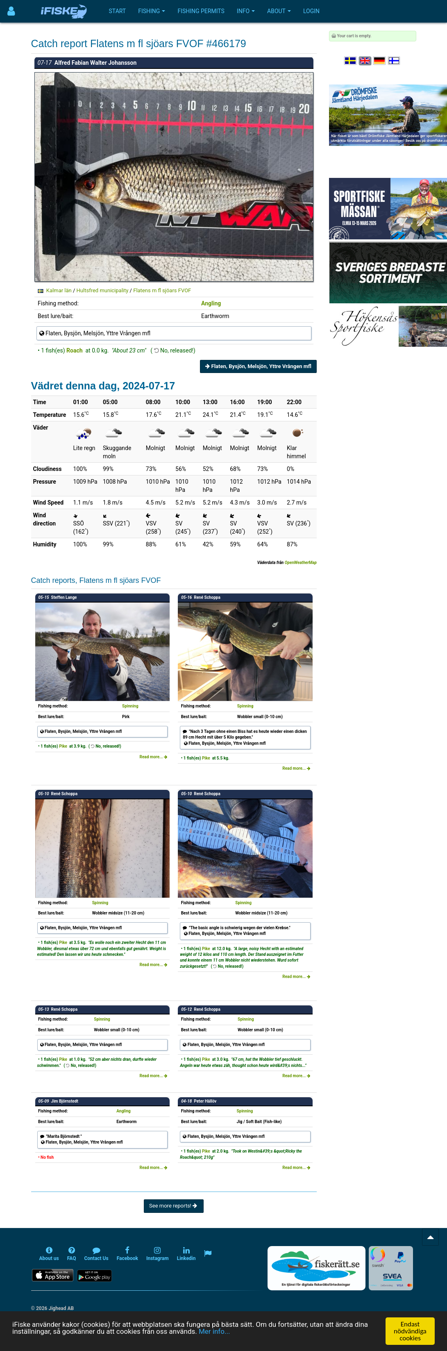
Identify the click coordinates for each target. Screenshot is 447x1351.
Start (117, 11)
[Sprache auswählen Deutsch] (379, 61)
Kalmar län (59, 290)
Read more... (154, 757)
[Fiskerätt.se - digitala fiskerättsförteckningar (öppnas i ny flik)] (316, 1268)
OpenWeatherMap (301, 562)
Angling (211, 303)
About (279, 11)
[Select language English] (365, 61)
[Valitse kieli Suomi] (394, 61)
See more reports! (173, 1206)
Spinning (130, 706)
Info (246, 11)
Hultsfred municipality (103, 290)
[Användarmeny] (11, 11)
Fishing (151, 11)
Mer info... (214, 1332)
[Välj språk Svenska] (350, 61)
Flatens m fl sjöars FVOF (162, 290)
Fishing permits (200, 11)
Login (311, 11)
